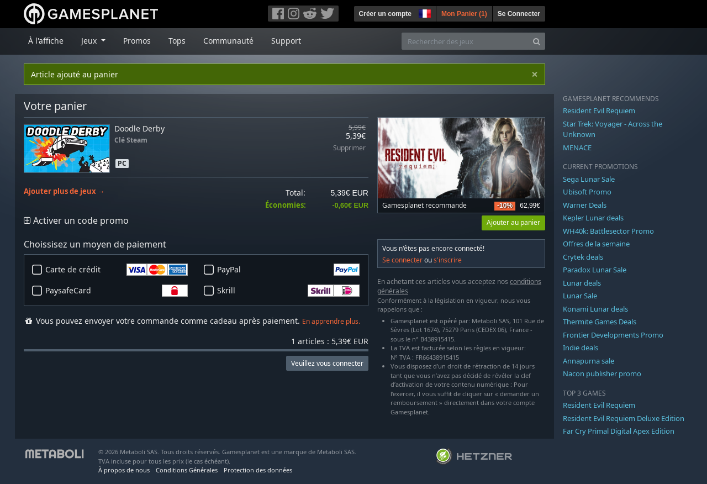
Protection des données (258, 470)
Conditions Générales (187, 470)
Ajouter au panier (513, 222)
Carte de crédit (116, 270)
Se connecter (402, 260)
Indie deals (580, 348)
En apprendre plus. (331, 321)
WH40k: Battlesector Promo (608, 231)
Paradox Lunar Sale (594, 270)
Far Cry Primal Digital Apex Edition (618, 431)
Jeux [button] (90, 40)
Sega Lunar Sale (589, 179)
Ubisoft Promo (587, 192)
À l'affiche (46, 40)
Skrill (288, 291)
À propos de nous (124, 470)
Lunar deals (582, 283)
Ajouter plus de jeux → (64, 191)
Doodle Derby (139, 128)
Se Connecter (519, 14)
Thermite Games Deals (599, 322)
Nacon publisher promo (602, 373)
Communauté (228, 40)
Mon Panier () (464, 14)
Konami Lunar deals (595, 309)
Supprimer (349, 148)
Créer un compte (385, 14)
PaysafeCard (116, 291)
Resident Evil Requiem (599, 110)
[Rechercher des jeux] (465, 41)
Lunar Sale (580, 296)
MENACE (577, 147)
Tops (177, 40)
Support (286, 40)
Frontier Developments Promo (613, 335)
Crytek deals (583, 257)
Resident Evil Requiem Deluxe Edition (623, 418)
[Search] (536, 41)
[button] (423, 12)
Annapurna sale (588, 361)
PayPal (288, 270)
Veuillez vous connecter (327, 363)
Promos (137, 40)
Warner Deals (584, 205)
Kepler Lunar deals (593, 218)
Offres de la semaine (596, 244)
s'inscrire (448, 260)
